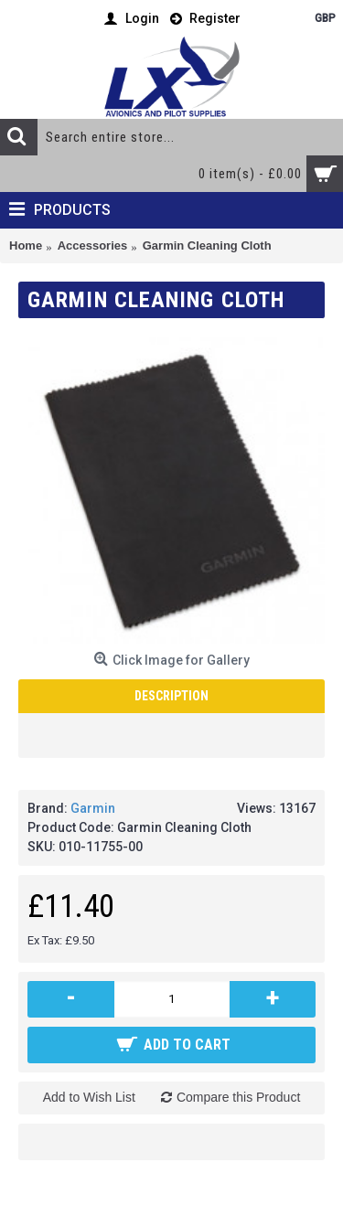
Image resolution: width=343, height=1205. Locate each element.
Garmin (92, 808)
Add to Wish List (89, 1097)
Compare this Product (238, 1097)
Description (171, 695)
